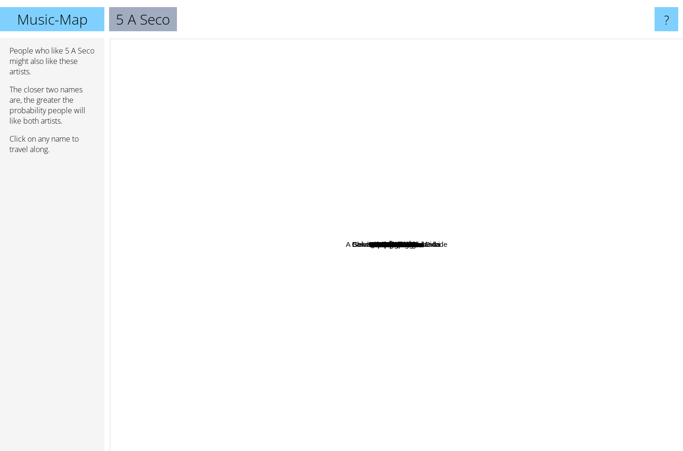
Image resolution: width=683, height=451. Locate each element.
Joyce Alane (253, 218)
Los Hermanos (557, 165)
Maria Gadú (607, 183)
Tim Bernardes (371, 279)
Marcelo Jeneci (242, 202)
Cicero (438, 221)
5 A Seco (396, 245)
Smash (519, 292)
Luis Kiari (288, 146)
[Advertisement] (52, 306)
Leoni (594, 392)
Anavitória (231, 283)
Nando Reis (378, 391)
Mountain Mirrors (532, 318)
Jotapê (257, 238)
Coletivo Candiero (453, 150)
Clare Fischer (504, 305)
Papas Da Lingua (435, 245)
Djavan (423, 406)
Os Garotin (278, 128)
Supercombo (348, 338)
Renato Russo (344, 251)
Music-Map (52, 19)
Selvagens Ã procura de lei (489, 81)
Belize (274, 275)
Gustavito (314, 357)
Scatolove (454, 361)
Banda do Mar (472, 170)
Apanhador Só (318, 91)
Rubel (394, 335)
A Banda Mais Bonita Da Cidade (490, 279)
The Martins (447, 143)
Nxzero (470, 386)
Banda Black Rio (405, 350)
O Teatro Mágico (447, 285)
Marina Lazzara (537, 196)
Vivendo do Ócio (255, 94)
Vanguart (456, 266)
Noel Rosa (339, 180)
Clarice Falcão (486, 321)
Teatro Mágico (201, 298)
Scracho (163, 202)
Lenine (501, 236)
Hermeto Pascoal (315, 156)
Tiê (303, 212)
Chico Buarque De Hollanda (409, 44)
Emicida (312, 428)
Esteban (615, 257)
